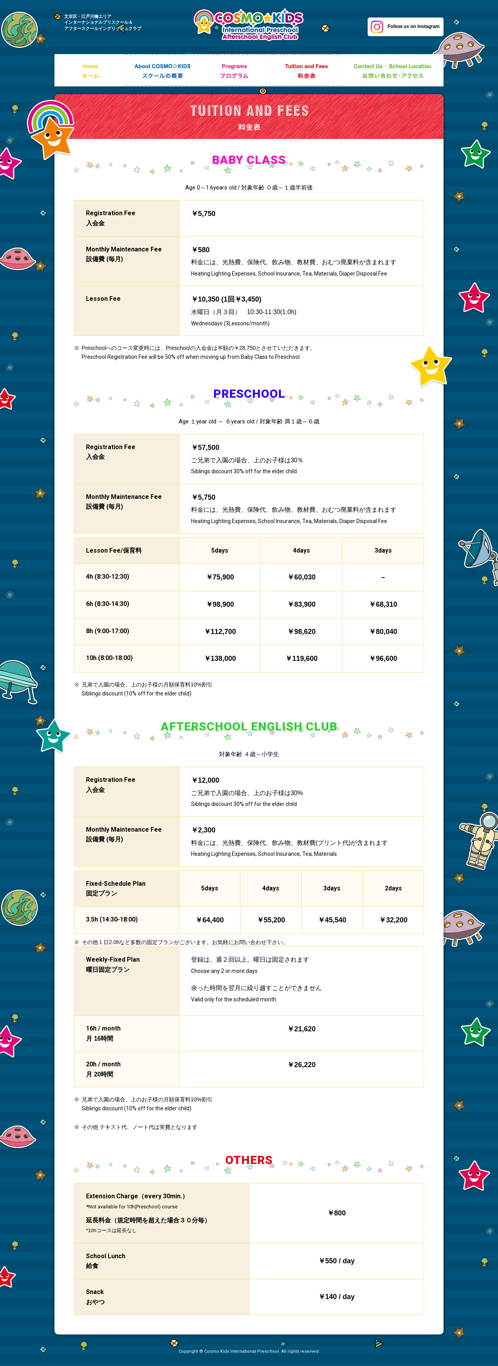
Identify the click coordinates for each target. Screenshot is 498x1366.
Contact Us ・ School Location (393, 74)
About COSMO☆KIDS (162, 74)
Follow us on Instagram (405, 27)
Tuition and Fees (306, 74)
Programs (234, 74)
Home (90, 74)
